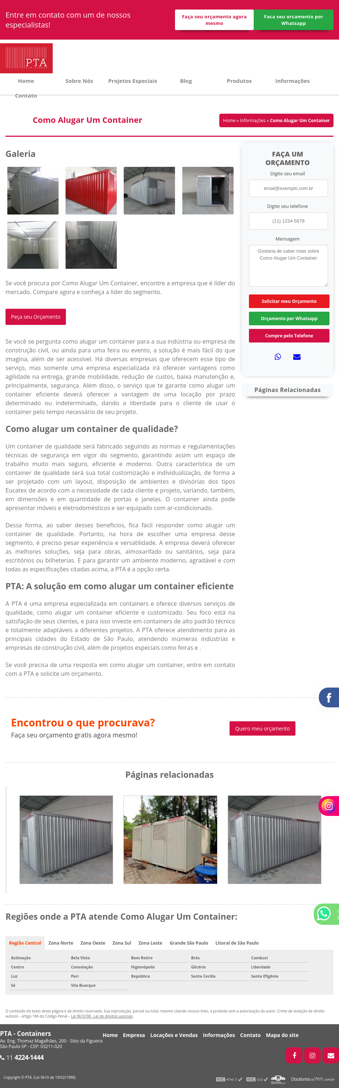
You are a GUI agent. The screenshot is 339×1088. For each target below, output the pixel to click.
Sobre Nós (79, 80)
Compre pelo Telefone (289, 336)
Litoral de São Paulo (237, 943)
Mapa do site (282, 1035)
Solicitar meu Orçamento (289, 301)
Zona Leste (150, 943)
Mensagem (288, 238)
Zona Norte (60, 943)
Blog (186, 80)
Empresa (134, 1035)
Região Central (25, 943)
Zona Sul (122, 943)
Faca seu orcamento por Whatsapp (293, 19)
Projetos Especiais (132, 80)
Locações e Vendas (174, 1035)
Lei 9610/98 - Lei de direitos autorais (102, 1016)
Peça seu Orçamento (35, 316)
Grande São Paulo (189, 943)
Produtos (239, 80)
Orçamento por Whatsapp (289, 318)
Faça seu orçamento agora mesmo (214, 19)
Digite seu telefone (287, 206)
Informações (292, 80)
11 (22, 1058)
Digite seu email (287, 173)
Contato (26, 95)
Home (26, 80)
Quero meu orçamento (262, 728)
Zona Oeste (93, 943)
